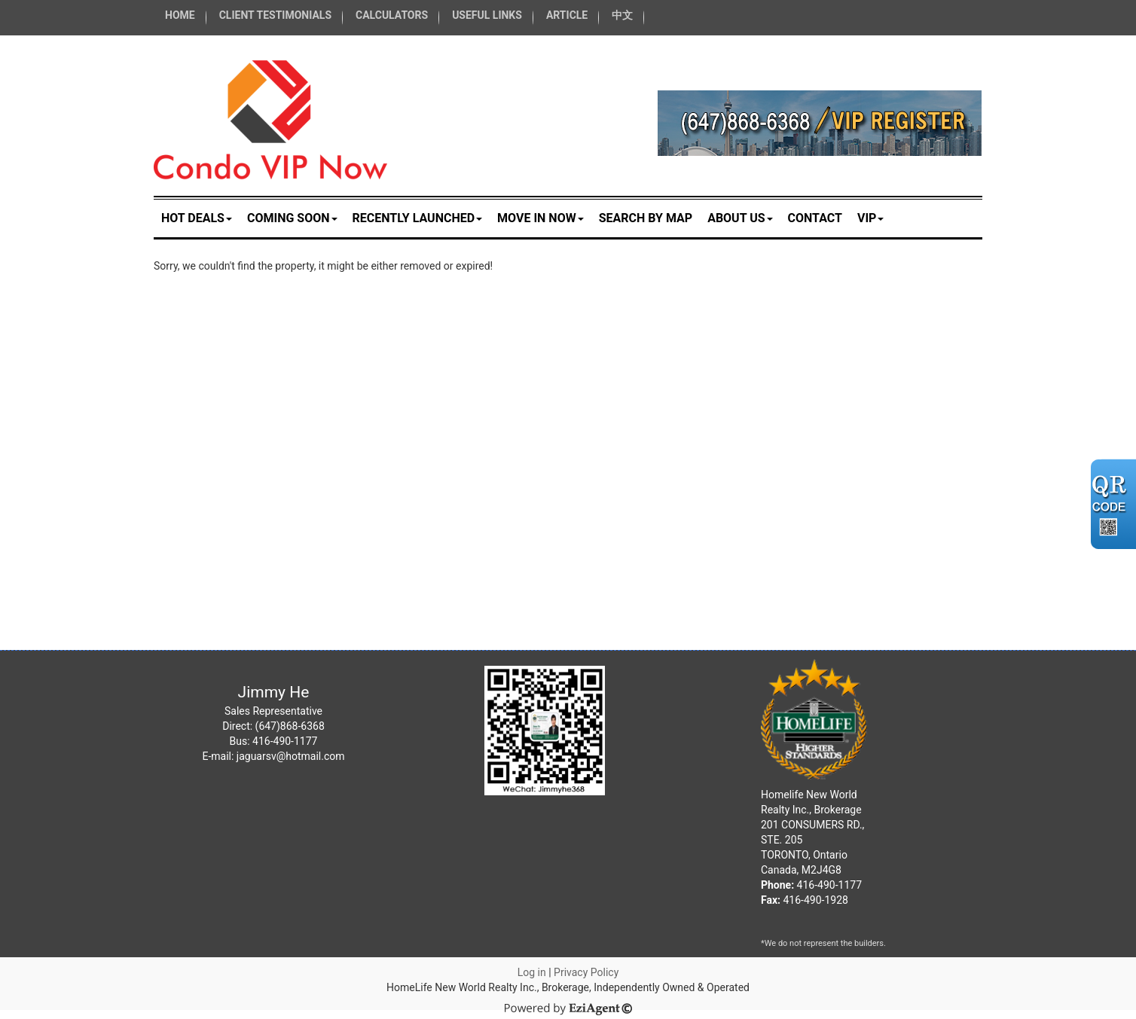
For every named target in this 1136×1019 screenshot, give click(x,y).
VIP (870, 218)
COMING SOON (292, 218)
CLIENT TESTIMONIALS (275, 15)
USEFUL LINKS (487, 15)
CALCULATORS (392, 15)
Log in (532, 972)
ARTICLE (567, 15)
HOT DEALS (196, 218)
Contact (815, 218)
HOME (180, 15)
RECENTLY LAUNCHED (418, 218)
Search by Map (645, 218)
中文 (622, 15)
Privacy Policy (586, 972)
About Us (739, 218)
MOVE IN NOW (540, 218)
